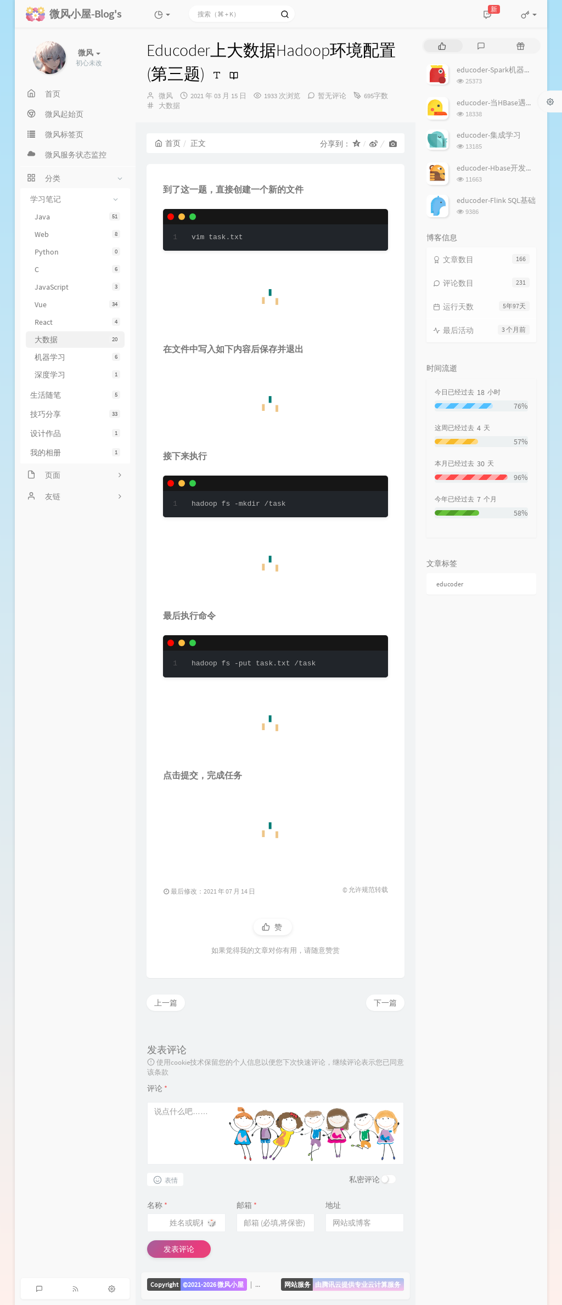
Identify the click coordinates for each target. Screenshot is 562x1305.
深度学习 (77, 375)
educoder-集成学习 (489, 135)
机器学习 (77, 357)
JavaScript (77, 287)
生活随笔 (75, 395)
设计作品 (75, 433)
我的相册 (75, 452)
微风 (166, 95)
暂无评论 (332, 95)
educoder (449, 584)
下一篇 (385, 1003)
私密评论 (364, 1179)
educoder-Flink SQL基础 (496, 200)
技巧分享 (75, 414)
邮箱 (247, 1205)
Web (77, 234)
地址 (333, 1205)
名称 (157, 1205)
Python (77, 252)
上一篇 (165, 1003)
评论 (157, 1088)
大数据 (77, 339)
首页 (168, 143)
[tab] (442, 45)
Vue (77, 304)
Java (77, 217)
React (77, 322)
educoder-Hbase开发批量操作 (507, 168)
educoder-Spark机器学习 (498, 70)
